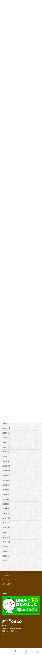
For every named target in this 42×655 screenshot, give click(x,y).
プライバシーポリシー (9, 580)
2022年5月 (6, 494)
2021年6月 (6, 546)
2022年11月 (6, 466)
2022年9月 (6, 475)
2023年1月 (6, 456)
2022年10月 (6, 471)
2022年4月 (6, 499)
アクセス (15, 651)
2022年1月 (6, 513)
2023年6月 (6, 433)
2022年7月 (6, 485)
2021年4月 (6, 556)
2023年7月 (6, 428)
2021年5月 (6, 551)
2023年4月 (6, 442)
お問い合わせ (6, 584)
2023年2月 (6, 452)
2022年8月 (6, 480)
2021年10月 (6, 527)
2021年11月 (6, 523)
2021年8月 (6, 537)
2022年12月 (6, 461)
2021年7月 (6, 542)
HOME (5, 651)
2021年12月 (6, 518)
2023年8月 (6, 423)
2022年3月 (6, 504)
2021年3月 (6, 561)
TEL (37, 651)
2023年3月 (6, 447)
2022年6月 (6, 490)
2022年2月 (6, 508)
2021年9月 (6, 532)
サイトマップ (6, 575)
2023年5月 (6, 438)
